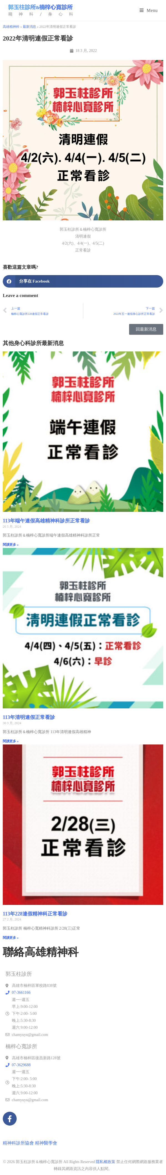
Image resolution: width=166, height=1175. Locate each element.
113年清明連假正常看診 (29, 717)
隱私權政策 (105, 1162)
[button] (83, 281)
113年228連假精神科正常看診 (35, 914)
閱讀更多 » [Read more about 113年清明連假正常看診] (11, 741)
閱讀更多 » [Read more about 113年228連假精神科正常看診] (11, 938)
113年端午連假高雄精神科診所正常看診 (46, 521)
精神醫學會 (46, 1143)
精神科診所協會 (18, 1143)
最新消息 (29, 27)
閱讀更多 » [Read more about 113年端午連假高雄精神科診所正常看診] (11, 545)
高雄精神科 (11, 27)
